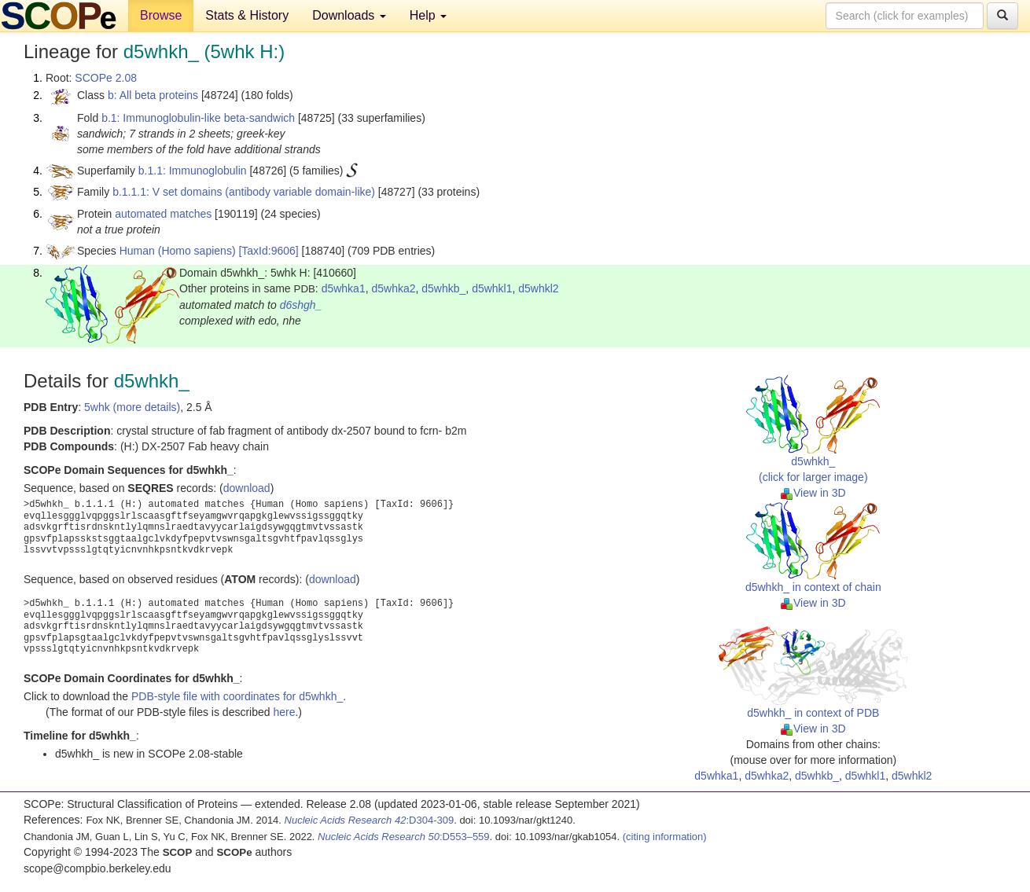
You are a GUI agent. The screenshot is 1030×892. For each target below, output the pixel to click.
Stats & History (247, 15)
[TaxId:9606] (268, 250)
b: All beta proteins (153, 95)
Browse (161, 15)
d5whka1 (344, 288)
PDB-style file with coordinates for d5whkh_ (237, 696)
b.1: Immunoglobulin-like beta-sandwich (198, 118)
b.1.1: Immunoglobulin (192, 170)
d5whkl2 (538, 288)
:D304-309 (369, 820)
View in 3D (813, 492)
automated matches (163, 213)
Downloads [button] (349, 15)
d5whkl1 (492, 288)
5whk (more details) (132, 407)
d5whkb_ (443, 288)
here (284, 712)
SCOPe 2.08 (106, 78)
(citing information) (665, 836)
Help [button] (428, 15)
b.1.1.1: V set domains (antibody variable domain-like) (243, 191)
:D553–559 (404, 836)
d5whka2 (393, 288)
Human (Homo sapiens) (178, 250)
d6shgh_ (301, 305)
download (246, 488)
